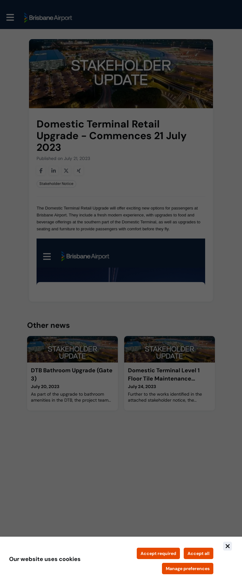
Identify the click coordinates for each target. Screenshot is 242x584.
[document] (121, 560)
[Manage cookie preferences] (187, 568)
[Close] (227, 546)
